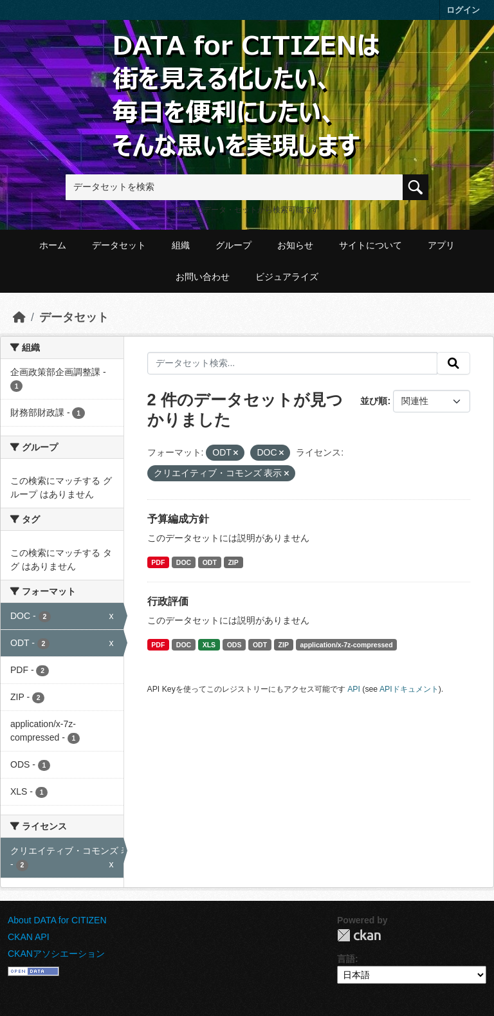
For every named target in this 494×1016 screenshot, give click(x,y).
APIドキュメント (409, 689)
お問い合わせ (203, 277)
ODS (234, 645)
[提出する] (453, 363)
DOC (183, 562)
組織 (181, 245)
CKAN (359, 935)
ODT (210, 562)
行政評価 (167, 601)
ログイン (463, 10)
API (353, 689)
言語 (346, 959)
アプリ (441, 245)
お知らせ (295, 245)
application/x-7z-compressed (346, 645)
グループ (233, 245)
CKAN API (29, 937)
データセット (119, 245)
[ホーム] (19, 317)
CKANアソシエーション (56, 953)
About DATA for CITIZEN (57, 920)
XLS (209, 645)
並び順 (373, 401)
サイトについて (370, 245)
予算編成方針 (178, 518)
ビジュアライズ (286, 277)
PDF (158, 562)
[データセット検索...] (292, 363)
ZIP (233, 562)
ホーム (52, 245)
